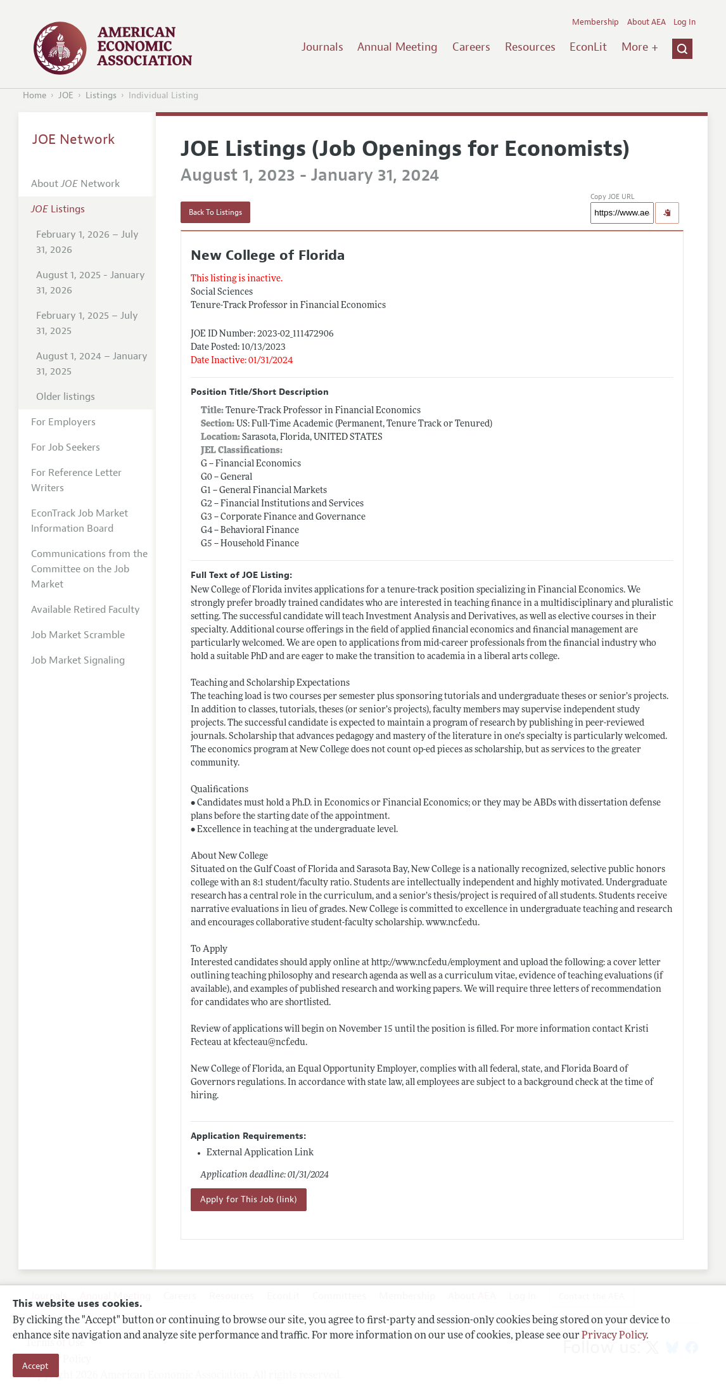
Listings (101, 95)
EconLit (588, 47)
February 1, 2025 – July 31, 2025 (87, 323)
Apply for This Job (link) (248, 1199)
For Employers (63, 422)
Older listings (65, 396)
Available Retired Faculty (85, 609)
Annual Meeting (397, 47)
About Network (75, 183)
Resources (530, 47)
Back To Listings (215, 212)
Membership (595, 22)
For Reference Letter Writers (76, 480)
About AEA (646, 22)
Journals (322, 47)
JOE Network (73, 139)
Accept (35, 1365)
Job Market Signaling (78, 660)
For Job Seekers (65, 447)
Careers (471, 47)
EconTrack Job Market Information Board (79, 521)
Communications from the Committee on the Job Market (89, 569)
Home (34, 95)
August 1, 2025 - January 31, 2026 (90, 283)
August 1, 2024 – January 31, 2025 (92, 364)
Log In (684, 22)
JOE (65, 95)
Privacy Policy (614, 1336)
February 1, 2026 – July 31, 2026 (87, 242)
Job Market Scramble (78, 635)
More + (639, 47)
